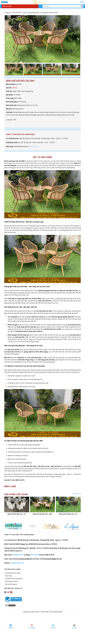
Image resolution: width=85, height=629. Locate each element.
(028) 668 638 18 (17, 555)
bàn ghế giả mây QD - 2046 (42, 514)
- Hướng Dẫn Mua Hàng (12, 573)
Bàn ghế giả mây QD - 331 (68, 514)
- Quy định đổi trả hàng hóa (13, 579)
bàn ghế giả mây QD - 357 (17, 514)
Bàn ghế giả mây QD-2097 (20, 80)
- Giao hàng (8, 576)
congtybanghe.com (17, 563)
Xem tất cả (77, 494)
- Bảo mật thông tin (10, 584)
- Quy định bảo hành (11, 581)
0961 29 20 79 (33, 146)
